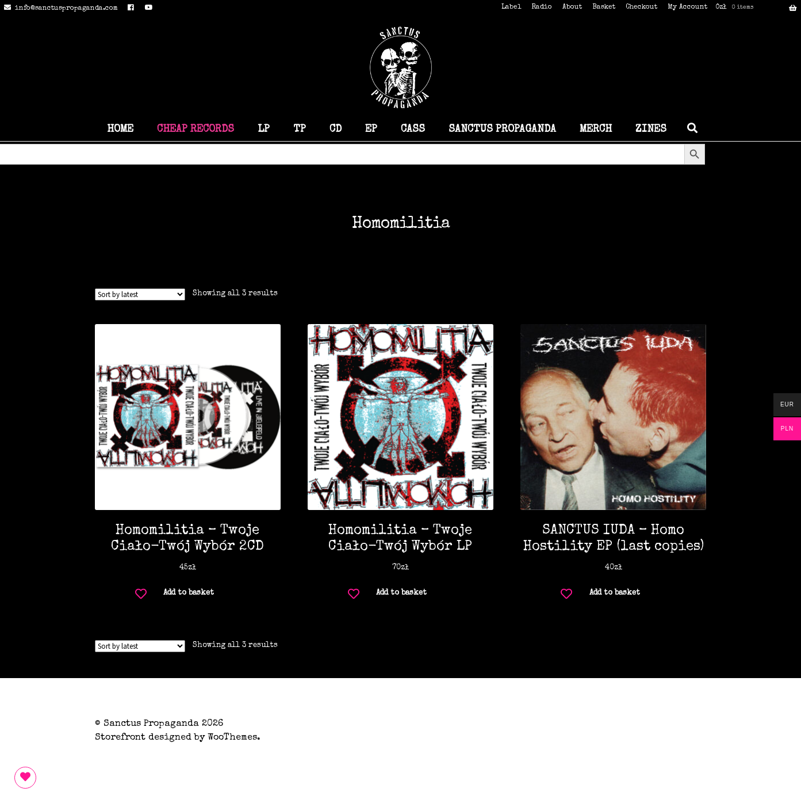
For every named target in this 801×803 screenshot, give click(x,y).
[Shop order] (140, 294)
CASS (413, 129)
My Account (687, 7)
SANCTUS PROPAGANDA (502, 129)
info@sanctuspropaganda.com (59, 8)
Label (511, 7)
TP (299, 129)
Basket (603, 7)
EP (371, 129)
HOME (120, 129)
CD (335, 129)
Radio (541, 7)
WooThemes (232, 738)
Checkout (641, 7)
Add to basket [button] (188, 593)
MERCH (596, 129)
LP (264, 129)
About (572, 7)
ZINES (650, 129)
